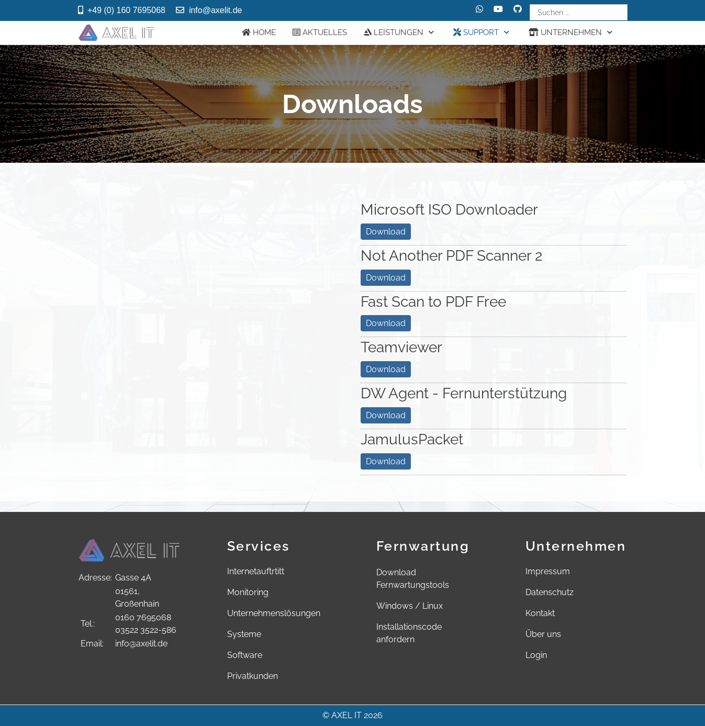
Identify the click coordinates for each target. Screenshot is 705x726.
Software (244, 655)
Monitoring (247, 592)
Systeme (244, 634)
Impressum (547, 571)
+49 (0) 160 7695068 (126, 10)
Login (536, 655)
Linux (432, 606)
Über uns (543, 634)
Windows (394, 606)
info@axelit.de (215, 10)
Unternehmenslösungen (273, 613)
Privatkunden (252, 676)
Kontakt (540, 613)
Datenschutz (549, 592)
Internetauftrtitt (255, 571)
